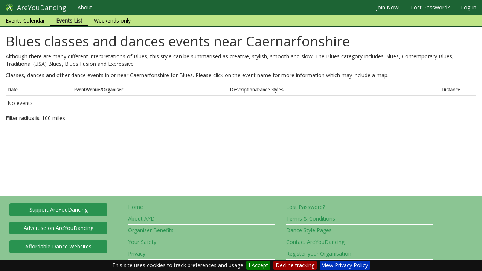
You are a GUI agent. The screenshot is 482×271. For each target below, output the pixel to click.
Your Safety (142, 241)
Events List (69, 20)
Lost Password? (430, 7)
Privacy (136, 253)
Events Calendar (25, 20)
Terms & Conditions (310, 218)
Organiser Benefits (151, 230)
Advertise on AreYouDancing (58, 227)
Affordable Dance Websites (58, 246)
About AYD (141, 218)
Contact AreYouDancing (315, 241)
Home (135, 206)
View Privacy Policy (345, 265)
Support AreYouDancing (58, 209)
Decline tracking (295, 265)
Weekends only (112, 20)
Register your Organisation (318, 253)
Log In (468, 7)
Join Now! (388, 7)
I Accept (258, 265)
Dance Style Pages (309, 230)
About (85, 7)
